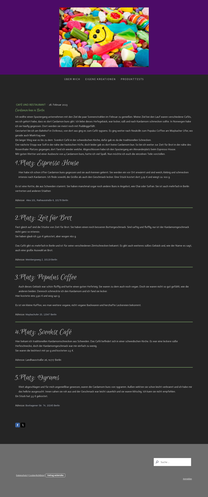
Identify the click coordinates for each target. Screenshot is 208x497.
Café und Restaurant (31, 104)
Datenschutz (21, 475)
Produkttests (132, 79)
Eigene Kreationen (100, 79)
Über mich (72, 79)
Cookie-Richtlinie (36, 475)
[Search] (172, 462)
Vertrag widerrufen (55, 475)
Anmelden (187, 478)
